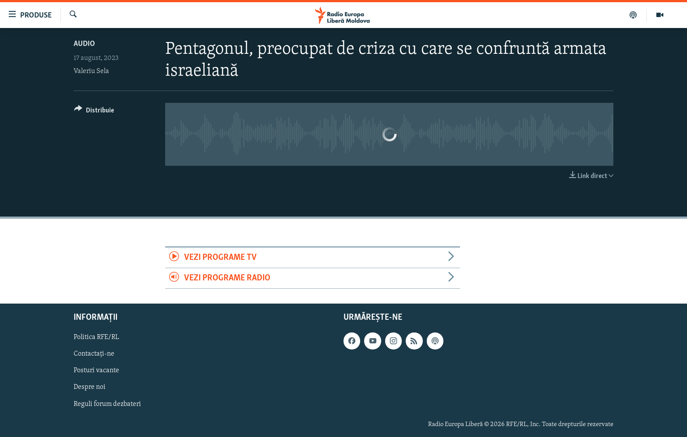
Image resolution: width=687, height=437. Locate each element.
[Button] (94, 112)
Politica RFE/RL (96, 337)
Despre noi (90, 387)
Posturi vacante (96, 370)
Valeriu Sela (91, 71)
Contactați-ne (94, 354)
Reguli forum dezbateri (107, 404)
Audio (84, 44)
